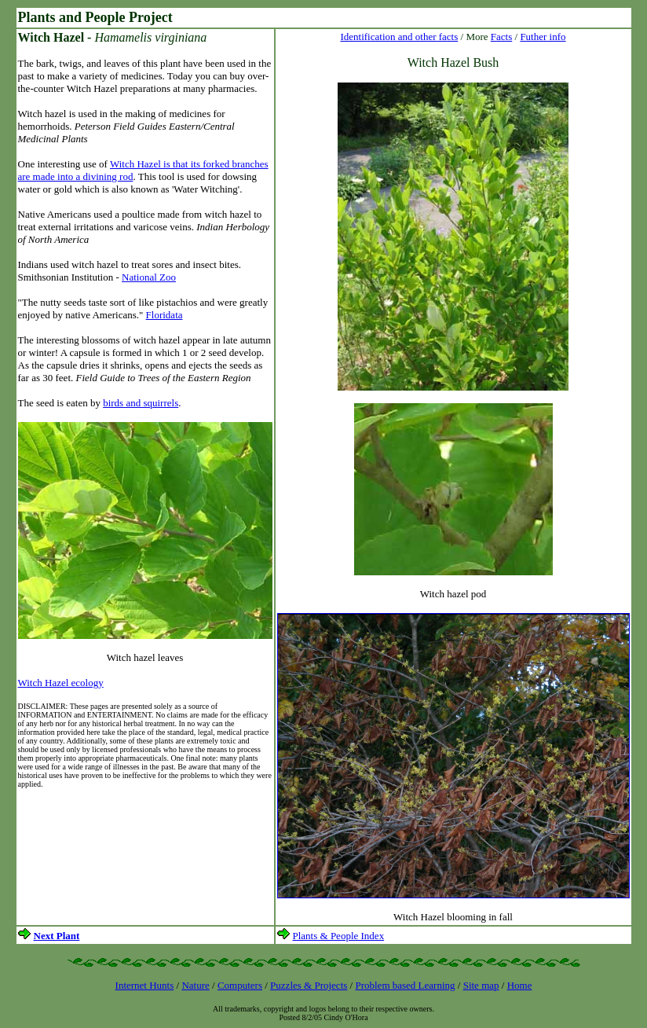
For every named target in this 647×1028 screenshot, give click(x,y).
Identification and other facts (399, 36)
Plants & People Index (339, 936)
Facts (501, 36)
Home (519, 985)
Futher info (542, 36)
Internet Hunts (144, 985)
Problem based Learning (405, 985)
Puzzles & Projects (308, 985)
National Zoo (149, 277)
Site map (481, 985)
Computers (239, 985)
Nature (195, 985)
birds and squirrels (140, 403)
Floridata (164, 315)
